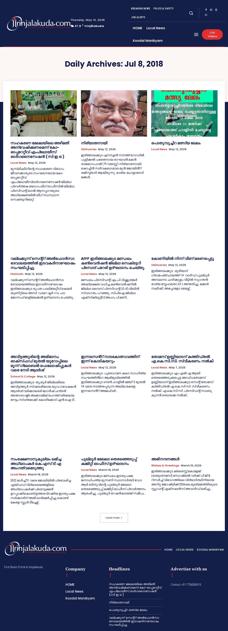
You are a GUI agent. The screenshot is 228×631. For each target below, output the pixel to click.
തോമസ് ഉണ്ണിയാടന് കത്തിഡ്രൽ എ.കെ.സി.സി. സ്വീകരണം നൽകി (176, 353)
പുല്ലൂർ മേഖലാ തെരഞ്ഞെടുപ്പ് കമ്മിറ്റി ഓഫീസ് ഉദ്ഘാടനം (109, 449)
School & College (22, 364)
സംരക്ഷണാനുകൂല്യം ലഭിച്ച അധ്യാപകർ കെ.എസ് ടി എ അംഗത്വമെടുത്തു (41, 449)
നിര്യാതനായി (92, 142)
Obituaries (88, 148)
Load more (114, 500)
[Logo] (25, 23)
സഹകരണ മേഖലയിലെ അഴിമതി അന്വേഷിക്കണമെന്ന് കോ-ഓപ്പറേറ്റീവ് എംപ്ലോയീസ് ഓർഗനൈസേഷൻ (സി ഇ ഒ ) (42, 148)
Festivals (16, 268)
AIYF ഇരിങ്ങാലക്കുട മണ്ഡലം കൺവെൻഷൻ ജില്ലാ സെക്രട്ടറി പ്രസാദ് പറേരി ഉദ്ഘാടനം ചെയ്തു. (113, 259)
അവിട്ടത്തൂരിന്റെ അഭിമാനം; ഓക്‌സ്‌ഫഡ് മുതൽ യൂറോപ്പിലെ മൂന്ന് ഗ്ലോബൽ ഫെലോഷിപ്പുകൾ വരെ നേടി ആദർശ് (40, 355)
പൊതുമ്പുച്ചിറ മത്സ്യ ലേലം (171, 142)
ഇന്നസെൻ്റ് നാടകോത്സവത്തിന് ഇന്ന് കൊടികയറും (109, 353)
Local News (18, 160)
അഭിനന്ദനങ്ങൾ (163, 447)
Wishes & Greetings (165, 453)
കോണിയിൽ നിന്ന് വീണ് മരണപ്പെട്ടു (177, 255)
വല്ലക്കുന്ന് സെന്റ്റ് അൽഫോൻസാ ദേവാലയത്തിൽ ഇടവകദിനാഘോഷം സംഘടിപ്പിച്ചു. (37, 259)
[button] (191, 13)
